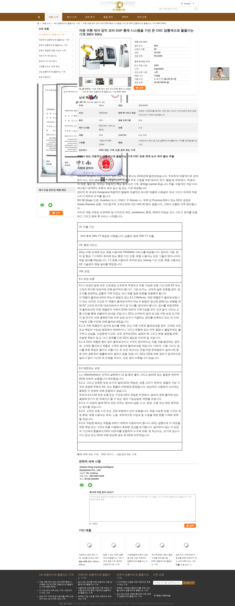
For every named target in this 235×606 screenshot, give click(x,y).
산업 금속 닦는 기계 (126, 454)
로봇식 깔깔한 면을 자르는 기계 (52, 50)
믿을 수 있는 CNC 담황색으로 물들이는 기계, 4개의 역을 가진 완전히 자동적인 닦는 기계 (113, 560)
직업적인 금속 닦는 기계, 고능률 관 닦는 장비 (89, 556)
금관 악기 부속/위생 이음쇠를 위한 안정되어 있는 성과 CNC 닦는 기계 (186, 558)
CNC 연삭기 (107, 454)
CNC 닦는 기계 (90, 454)
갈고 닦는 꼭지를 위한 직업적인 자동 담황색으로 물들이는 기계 (95, 583)
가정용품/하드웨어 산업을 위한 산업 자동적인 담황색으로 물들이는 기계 (137, 560)
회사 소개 (72, 17)
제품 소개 (53, 17)
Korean (189, 4)
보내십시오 (188, 582)
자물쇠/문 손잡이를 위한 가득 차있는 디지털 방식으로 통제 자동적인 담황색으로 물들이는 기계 (95, 590)
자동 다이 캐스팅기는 (48, 56)
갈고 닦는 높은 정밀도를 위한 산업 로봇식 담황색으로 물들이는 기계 (134, 595)
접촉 (141, 88)
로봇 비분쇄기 (45, 77)
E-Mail (157, 595)
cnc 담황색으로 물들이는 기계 (67, 23)
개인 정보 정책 (65, 603)
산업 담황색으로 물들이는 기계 (52, 72)
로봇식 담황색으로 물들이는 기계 (53, 45)
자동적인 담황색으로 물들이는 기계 (54, 40)
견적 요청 (142, 17)
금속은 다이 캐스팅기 (48, 61)
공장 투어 (90, 17)
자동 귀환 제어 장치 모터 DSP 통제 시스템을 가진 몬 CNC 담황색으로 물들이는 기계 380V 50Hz (56, 584)
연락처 (125, 17)
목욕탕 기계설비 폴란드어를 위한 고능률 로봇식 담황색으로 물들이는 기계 (133, 589)
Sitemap (166, 595)
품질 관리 (108, 17)
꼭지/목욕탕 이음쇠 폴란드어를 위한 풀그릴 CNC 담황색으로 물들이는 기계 (161, 560)
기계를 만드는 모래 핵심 (49, 66)
